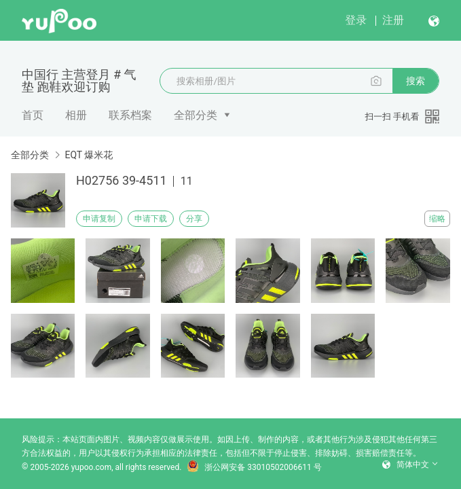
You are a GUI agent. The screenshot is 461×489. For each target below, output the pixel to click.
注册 (393, 20)
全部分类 (195, 115)
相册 (76, 115)
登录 (356, 20)
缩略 (437, 218)
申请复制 (99, 218)
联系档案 (130, 115)
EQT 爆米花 (88, 154)
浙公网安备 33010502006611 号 (254, 467)
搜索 (415, 80)
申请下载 (150, 218)
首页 (32, 115)
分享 (194, 218)
